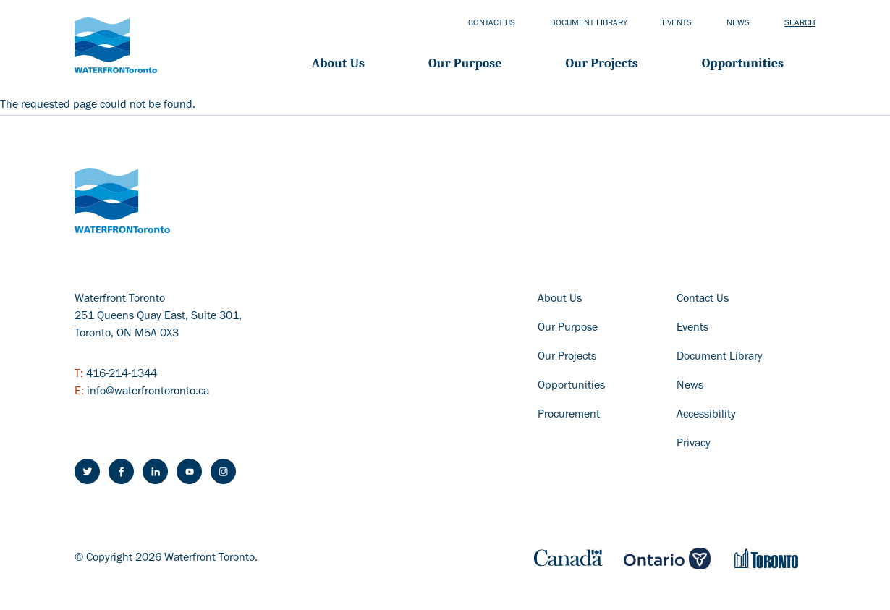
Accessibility (706, 415)
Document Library (720, 357)
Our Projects (567, 357)
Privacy (694, 444)
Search (799, 24)
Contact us (491, 24)
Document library (588, 24)
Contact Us (703, 299)
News (738, 24)
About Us (338, 63)
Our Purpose (465, 63)
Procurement (569, 415)
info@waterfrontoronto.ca (148, 392)
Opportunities (743, 63)
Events (677, 24)
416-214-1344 (121, 375)
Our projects (602, 63)
